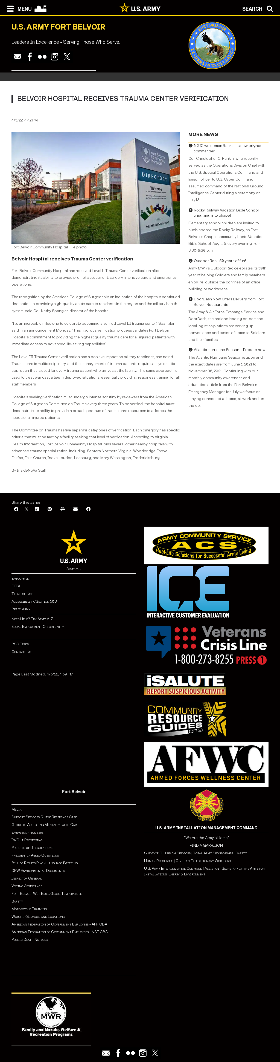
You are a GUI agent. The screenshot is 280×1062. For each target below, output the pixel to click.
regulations (43, 847)
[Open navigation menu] (18, 8)
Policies (18, 847)
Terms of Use (22, 593)
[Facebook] (16, 509)
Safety (17, 901)
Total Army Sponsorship (213, 853)
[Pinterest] (49, 509)
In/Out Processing (26, 840)
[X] (26, 509)
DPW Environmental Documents (38, 870)
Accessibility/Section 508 (34, 601)
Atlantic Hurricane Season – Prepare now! (230, 349)
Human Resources (158, 860)
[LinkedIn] (37, 509)
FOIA (15, 586)
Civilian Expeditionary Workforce (204, 860)
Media (16, 809)
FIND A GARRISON (206, 845)
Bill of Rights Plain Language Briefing (44, 863)
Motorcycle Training (29, 909)
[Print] (62, 509)
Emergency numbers (27, 832)
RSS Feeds (20, 644)
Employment (21, 578)
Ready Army (20, 609)
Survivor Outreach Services (167, 853)
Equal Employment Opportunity (37, 626)
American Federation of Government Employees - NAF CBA (59, 932)
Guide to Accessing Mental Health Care (45, 824)
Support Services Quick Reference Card (44, 817)
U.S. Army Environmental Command (173, 868)
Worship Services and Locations (38, 916)
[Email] (75, 509)
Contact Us (21, 651)
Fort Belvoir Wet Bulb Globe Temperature (46, 893)
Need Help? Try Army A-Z (32, 619)
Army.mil (73, 568)
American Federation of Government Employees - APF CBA (59, 924)
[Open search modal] (259, 8)
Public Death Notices (29, 939)
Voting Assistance (26, 886)
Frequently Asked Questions (35, 855)
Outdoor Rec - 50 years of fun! (220, 261)
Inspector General (26, 878)
